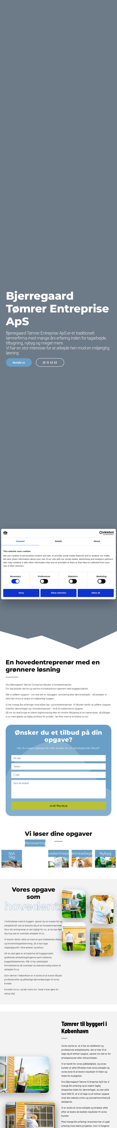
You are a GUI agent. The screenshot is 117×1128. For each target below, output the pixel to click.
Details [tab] (58, 541)
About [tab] (97, 541)
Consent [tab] (20, 541)
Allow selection (58, 593)
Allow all (95, 593)
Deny (21, 593)
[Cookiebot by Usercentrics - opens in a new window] (101, 533)
